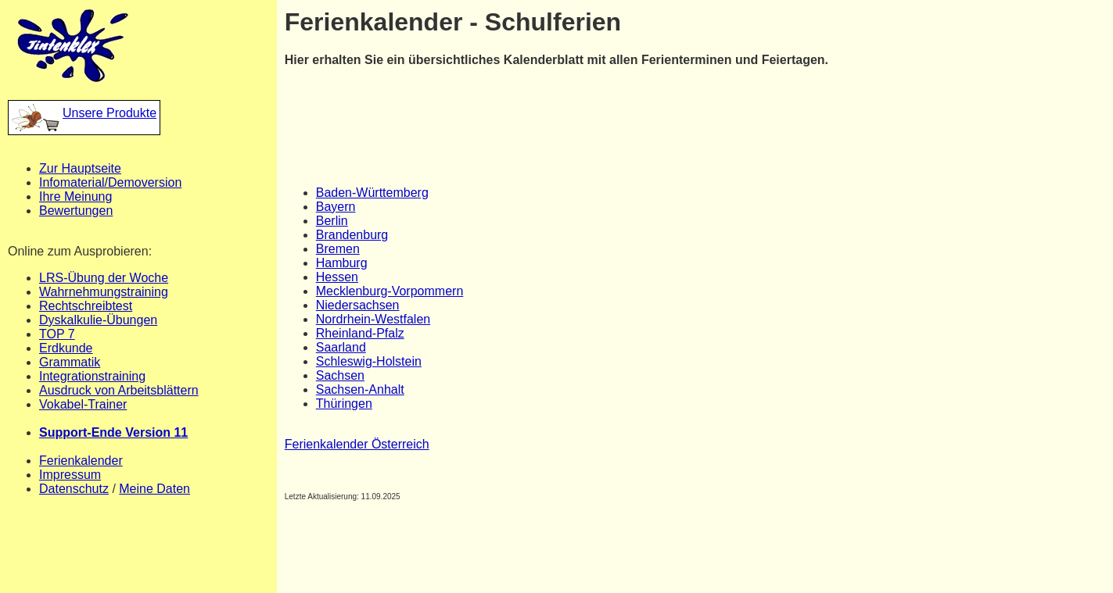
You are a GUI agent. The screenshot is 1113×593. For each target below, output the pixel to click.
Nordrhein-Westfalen (373, 319)
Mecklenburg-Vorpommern (390, 291)
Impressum (70, 474)
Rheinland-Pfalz (360, 333)
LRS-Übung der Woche (103, 277)
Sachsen (340, 375)
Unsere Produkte (84, 113)
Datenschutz (74, 488)
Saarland (341, 347)
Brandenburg (352, 234)
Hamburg (342, 263)
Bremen (338, 248)
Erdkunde (66, 348)
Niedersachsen (358, 305)
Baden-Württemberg (372, 192)
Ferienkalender (81, 460)
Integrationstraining (92, 376)
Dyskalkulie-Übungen (98, 320)
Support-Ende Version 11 (113, 432)
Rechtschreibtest (85, 306)
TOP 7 (57, 334)
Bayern (336, 206)
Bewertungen (76, 210)
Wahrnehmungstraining (103, 291)
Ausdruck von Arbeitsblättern (119, 390)
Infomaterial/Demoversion (110, 182)
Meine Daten (154, 488)
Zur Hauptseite (80, 168)
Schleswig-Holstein (369, 361)
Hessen (337, 277)
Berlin (332, 220)
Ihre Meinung (75, 196)
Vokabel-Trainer (83, 404)
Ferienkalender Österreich (357, 444)
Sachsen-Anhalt (360, 389)
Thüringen (344, 403)
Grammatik (69, 362)
